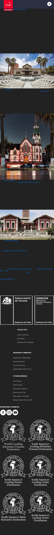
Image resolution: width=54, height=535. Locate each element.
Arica (2, 270)
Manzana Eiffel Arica (45, 269)
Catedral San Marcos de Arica (29, 182)
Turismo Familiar (19, 365)
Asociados (21, 338)
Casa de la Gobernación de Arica (14, 250)
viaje (6, 270)
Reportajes (28, 269)
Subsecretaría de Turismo (22, 369)
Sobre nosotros (23, 335)
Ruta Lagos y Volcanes (21, 396)
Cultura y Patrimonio (15, 269)
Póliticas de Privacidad (25, 342)
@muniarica (8, 89)
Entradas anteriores (7, 279)
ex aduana (45, 91)
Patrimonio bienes (11, 240)
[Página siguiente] (28, 272)
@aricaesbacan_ (10, 180)
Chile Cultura (17, 385)
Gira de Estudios (19, 361)
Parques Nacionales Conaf (22, 400)
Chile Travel (17, 381)
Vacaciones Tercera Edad (21, 358)
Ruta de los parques (20, 388)
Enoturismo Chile (19, 392)
